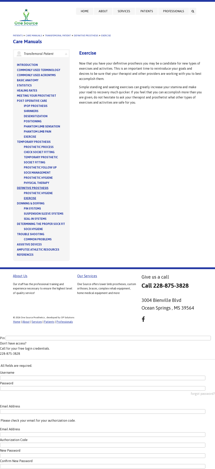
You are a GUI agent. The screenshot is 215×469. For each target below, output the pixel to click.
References (25, 254)
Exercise (106, 35)
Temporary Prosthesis (34, 141)
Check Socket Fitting (39, 152)
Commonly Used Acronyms (36, 75)
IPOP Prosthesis (35, 106)
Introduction (27, 64)
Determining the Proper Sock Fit (41, 224)
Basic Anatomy (27, 80)
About (103, 11)
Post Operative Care (32, 100)
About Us (20, 276)
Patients (146, 11)
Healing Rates (27, 90)
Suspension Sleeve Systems (43, 213)
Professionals (173, 11)
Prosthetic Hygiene (38, 177)
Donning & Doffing (30, 203)
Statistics (24, 85)
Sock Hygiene (33, 229)
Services (124, 11)
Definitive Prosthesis (86, 35)
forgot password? (203, 393)
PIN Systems (32, 208)
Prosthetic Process (39, 147)
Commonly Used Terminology (38, 70)
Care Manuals (34, 35)
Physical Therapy (36, 182)
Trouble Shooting (30, 234)
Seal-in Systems (35, 218)
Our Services (87, 276)
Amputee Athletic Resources (38, 249)
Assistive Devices (29, 244)
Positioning (33, 121)
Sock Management (37, 172)
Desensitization (35, 116)
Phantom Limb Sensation (42, 126)
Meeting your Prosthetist (36, 95)
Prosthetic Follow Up (40, 167)
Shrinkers (31, 111)
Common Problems (38, 239)
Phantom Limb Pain (37, 131)
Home (85, 11)
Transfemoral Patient (58, 35)
